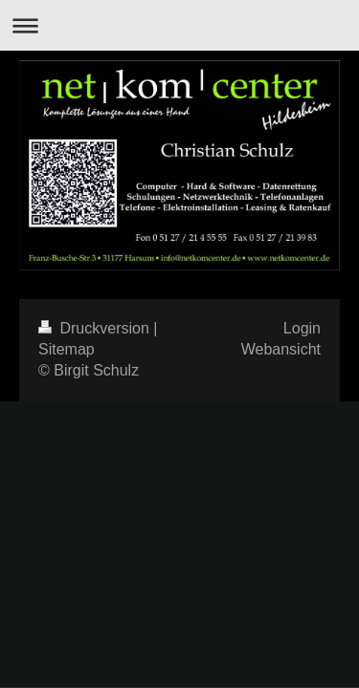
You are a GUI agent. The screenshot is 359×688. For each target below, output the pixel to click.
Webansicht (281, 349)
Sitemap (66, 349)
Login (302, 328)
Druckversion (95, 328)
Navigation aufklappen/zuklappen (179, 25)
